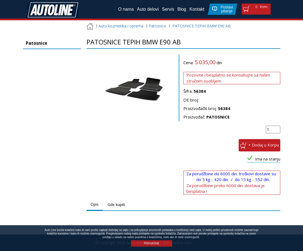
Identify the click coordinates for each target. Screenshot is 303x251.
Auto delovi (148, 9)
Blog (181, 9)
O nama (126, 9)
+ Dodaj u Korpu (263, 145)
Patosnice (155, 26)
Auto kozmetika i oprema (118, 26)
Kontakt (196, 9)
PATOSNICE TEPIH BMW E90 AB (201, 26)
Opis (95, 204)
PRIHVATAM (151, 243)
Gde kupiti (116, 204)
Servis (168, 9)
